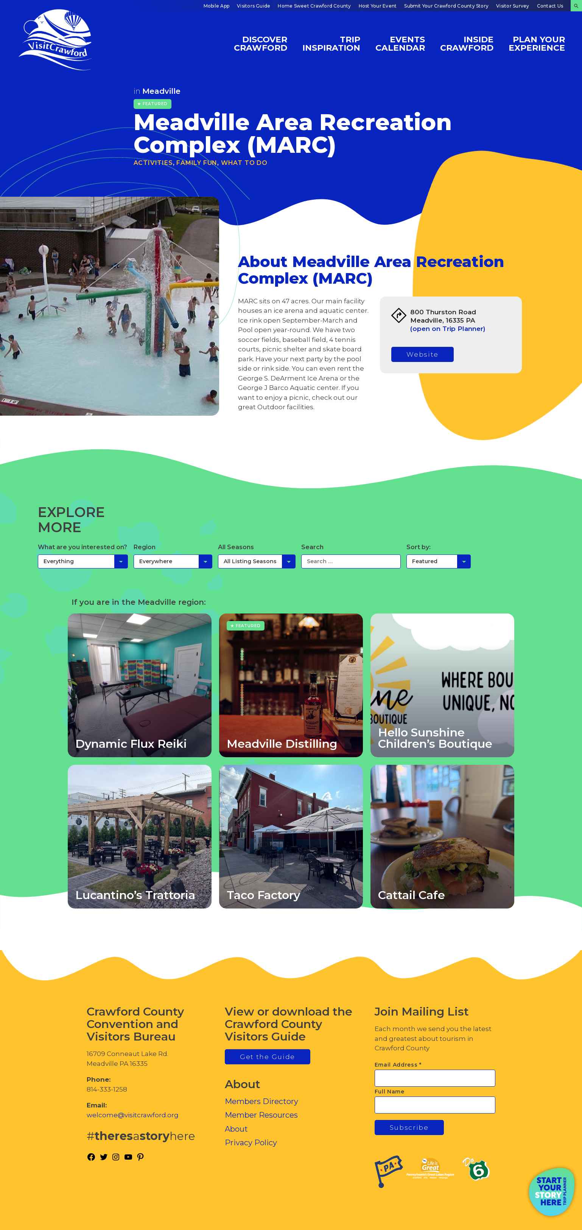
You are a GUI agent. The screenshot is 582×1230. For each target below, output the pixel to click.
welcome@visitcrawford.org (133, 1115)
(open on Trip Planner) (448, 328)
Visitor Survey (512, 6)
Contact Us (550, 6)
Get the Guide (267, 1057)
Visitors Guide (253, 6)
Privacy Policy (251, 1142)
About (236, 1129)
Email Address (398, 1064)
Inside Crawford (466, 43)
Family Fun (196, 162)
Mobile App (216, 6)
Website (422, 354)
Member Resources (261, 1115)
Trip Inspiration (331, 43)
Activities (153, 162)
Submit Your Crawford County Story (446, 6)
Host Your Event (378, 6)
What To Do (244, 162)
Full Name (390, 1091)
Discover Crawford (260, 43)
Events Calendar (400, 43)
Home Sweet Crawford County (314, 6)
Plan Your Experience (537, 43)
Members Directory (261, 1101)
